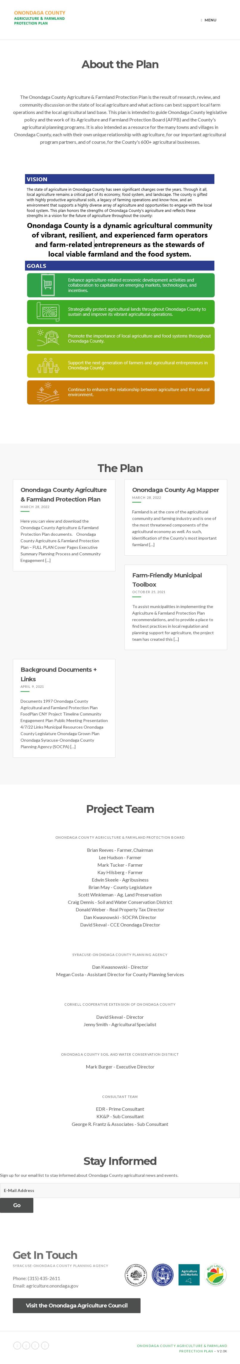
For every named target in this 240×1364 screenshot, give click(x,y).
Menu (208, 20)
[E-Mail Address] (120, 1190)
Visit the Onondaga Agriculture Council (76, 1305)
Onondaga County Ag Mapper (175, 489)
